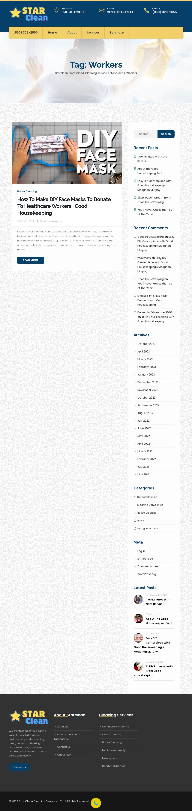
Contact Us (19, 767)
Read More (30, 260)
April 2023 (143, 351)
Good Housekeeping (51, 221)
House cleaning (27, 191)
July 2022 (143, 421)
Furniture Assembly (113, 750)
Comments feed (148, 566)
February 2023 (146, 367)
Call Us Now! (64, 754)
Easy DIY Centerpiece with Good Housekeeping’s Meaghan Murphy (154, 185)
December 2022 (147, 382)
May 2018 (143, 474)
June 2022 (144, 428)
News (140, 520)
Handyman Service (113, 766)
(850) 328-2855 (26, 32)
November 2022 (147, 390)
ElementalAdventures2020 (154, 312)
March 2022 (145, 451)
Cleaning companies (150, 505)
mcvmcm (144, 258)
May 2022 (143, 436)
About (72, 32)
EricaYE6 (142, 296)
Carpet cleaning (147, 497)
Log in (141, 551)
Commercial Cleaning (115, 726)
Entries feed (145, 559)
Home (52, 32)
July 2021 (143, 467)
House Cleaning (112, 742)
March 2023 (145, 359)
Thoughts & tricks (147, 528)
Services (93, 32)
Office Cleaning (111, 734)
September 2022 (148, 405)
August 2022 (145, 413)
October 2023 (146, 344)
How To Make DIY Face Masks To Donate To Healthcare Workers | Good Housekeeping (64, 206)
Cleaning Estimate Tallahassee (66, 737)
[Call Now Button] (96, 803)
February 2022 (146, 459)
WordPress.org (146, 574)
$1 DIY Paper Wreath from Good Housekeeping (153, 671)
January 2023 (146, 374)
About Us (62, 726)
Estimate (117, 32)
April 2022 (143, 444)
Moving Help (109, 758)
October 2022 (146, 398)
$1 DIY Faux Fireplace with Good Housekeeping (152, 300)
